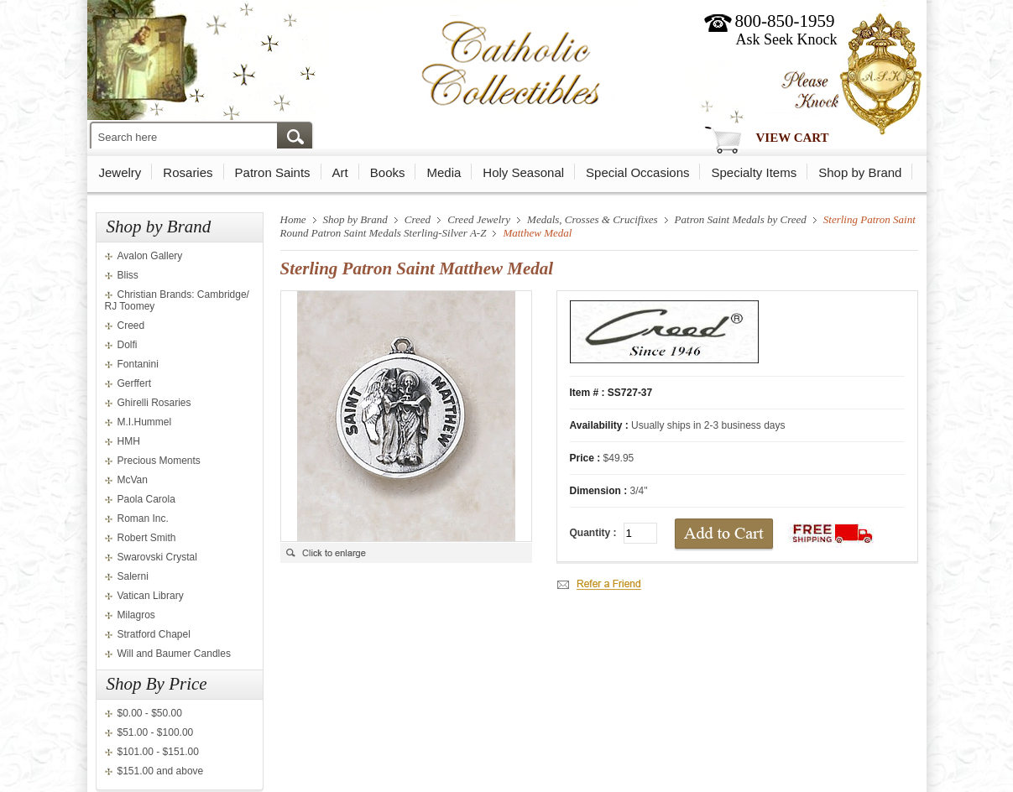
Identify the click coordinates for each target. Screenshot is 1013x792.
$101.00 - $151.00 (158, 752)
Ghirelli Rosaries (154, 403)
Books (387, 172)
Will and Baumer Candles (174, 653)
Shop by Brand (859, 172)
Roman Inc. (143, 518)
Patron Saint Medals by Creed (741, 219)
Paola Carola (146, 499)
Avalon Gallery (150, 256)
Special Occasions (637, 172)
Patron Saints (273, 172)
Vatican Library (150, 596)
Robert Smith (146, 538)
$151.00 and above (160, 771)
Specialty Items (753, 172)
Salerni (133, 576)
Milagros (136, 615)
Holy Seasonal (523, 172)
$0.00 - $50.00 (149, 713)
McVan (132, 480)
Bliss (127, 275)
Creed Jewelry (478, 219)
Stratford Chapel (154, 634)
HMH (128, 441)
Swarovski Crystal (157, 557)
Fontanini (138, 364)
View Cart (792, 137)
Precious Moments (159, 460)
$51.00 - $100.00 (155, 732)
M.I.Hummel (144, 422)
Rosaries (187, 172)
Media (443, 172)
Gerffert (134, 383)
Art (340, 172)
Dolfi (127, 345)
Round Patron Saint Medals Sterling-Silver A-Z (383, 233)
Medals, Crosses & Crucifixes (592, 219)
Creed (131, 325)
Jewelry (120, 172)
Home (293, 219)
